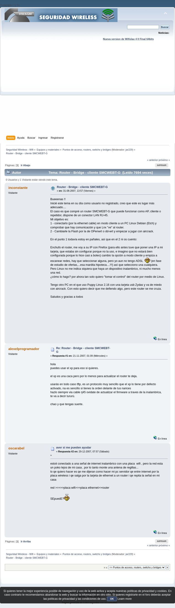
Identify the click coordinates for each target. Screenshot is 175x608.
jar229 (129, 149)
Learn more (124, 598)
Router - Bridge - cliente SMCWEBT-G (82, 187)
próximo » (164, 160)
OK (112, 598)
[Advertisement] (43, 93)
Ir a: (105, 567)
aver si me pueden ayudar (73, 447)
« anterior (152, 160)
